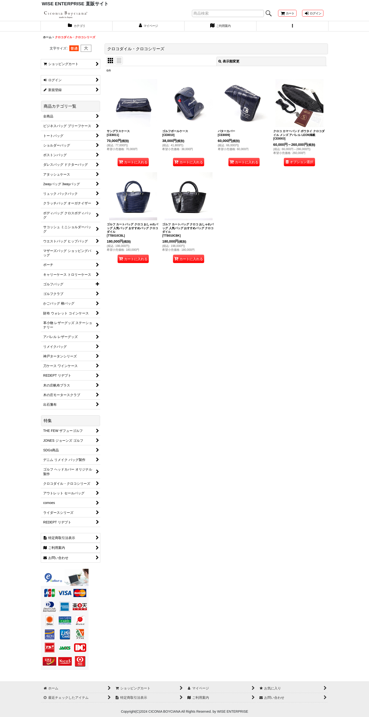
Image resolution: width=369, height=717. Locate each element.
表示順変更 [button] (228, 65)
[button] (292, 29)
